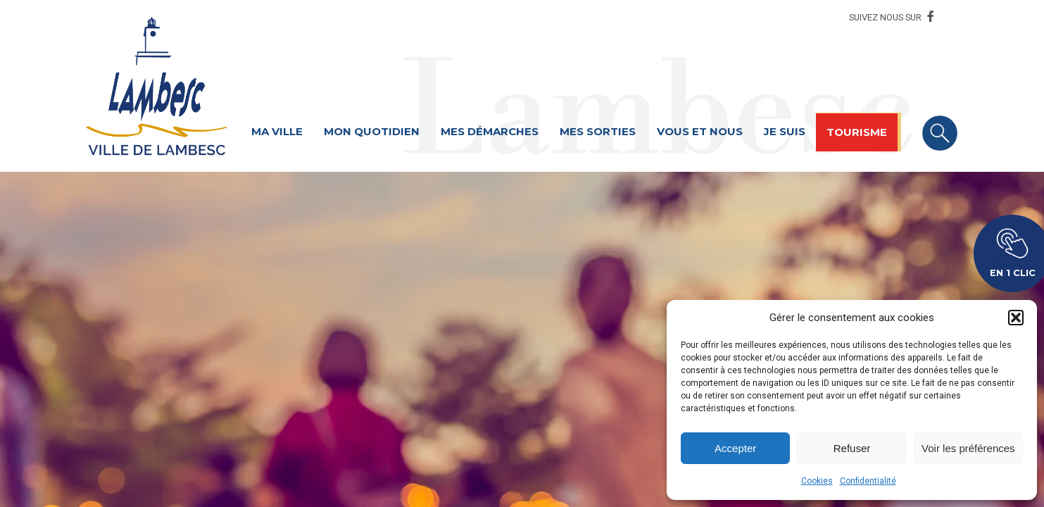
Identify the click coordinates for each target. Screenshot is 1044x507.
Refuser (852, 448)
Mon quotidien (372, 131)
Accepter (735, 448)
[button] (1016, 318)
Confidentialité (868, 481)
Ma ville (277, 131)
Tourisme (856, 132)
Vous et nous (700, 131)
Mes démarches (490, 131)
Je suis (784, 131)
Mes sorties (598, 131)
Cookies (817, 481)
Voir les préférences (968, 448)
